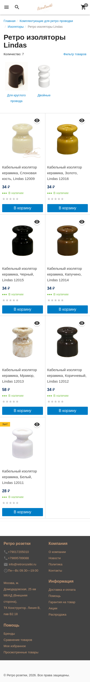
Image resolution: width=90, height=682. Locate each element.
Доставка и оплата (62, 589)
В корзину (22, 208)
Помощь (55, 596)
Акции (53, 608)
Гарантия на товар (62, 602)
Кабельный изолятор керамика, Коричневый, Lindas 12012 (67, 375)
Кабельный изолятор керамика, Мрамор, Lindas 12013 (19, 375)
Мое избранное (15, 646)
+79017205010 (18, 552)
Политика (56, 564)
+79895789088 (18, 558)
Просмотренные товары (21, 652)
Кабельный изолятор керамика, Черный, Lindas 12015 (19, 274)
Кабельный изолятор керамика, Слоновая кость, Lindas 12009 (19, 173)
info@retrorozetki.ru (22, 564)
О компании (57, 552)
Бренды (9, 633)
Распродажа (57, 614)
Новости (55, 558)
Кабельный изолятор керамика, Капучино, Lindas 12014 (64, 274)
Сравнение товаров (18, 640)
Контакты (55, 570)
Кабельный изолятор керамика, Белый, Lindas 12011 (19, 477)
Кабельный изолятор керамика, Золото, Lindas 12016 (64, 173)
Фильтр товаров (74, 54)
